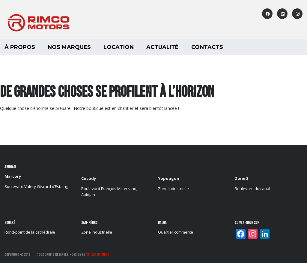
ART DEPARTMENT (97, 254)
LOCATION (118, 47)
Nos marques (69, 47)
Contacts (207, 47)
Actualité (162, 47)
